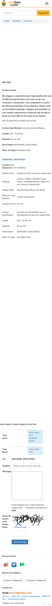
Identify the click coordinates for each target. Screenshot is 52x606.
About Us (16, 596)
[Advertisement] (26, 52)
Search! (43, 13)
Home (6, 21)
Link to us (6, 596)
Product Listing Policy (31, 596)
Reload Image (19, 527)
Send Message (19, 542)
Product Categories (12, 580)
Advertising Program (16, 599)
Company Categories (36, 580)
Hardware (16, 21)
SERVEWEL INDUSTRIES (13, 159)
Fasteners (28, 21)
